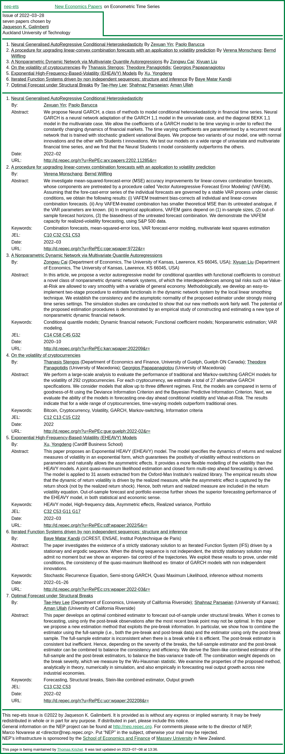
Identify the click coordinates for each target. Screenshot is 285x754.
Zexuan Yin (162, 44)
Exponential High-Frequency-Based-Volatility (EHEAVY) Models (74, 73)
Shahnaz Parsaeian (148, 85)
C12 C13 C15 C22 (62, 417)
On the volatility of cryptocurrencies (45, 67)
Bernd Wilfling (98, 173)
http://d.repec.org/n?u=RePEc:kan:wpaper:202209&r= (97, 348)
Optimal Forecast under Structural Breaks (52, 85)
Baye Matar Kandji (213, 79)
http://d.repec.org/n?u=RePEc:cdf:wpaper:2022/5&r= (96, 525)
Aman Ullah (181, 85)
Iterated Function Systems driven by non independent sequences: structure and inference (99, 79)
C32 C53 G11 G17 (62, 511)
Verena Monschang (242, 50)
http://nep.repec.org (132, 726)
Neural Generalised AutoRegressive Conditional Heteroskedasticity (77, 44)
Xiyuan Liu (206, 61)
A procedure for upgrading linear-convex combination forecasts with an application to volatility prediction (113, 50)
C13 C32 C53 (57, 686)
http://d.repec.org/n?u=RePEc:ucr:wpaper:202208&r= (96, 700)
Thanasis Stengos (106, 67)
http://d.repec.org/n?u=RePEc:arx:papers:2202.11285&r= (100, 160)
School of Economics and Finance (116, 738)
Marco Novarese (18, 732)
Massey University (174, 738)
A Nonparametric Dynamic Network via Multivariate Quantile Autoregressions (86, 61)
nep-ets (11, 6)
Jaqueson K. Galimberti (26, 26)
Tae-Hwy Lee (114, 85)
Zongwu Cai (182, 61)
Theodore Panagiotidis (148, 67)
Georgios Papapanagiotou (199, 67)
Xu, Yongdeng (158, 73)
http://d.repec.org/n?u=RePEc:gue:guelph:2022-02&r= (97, 431)
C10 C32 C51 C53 (62, 235)
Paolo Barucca (190, 44)
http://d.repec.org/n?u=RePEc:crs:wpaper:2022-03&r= (97, 589)
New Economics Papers (78, 6)
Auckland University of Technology (36, 32)
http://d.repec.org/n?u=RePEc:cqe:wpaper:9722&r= (94, 248)
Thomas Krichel (70, 749)
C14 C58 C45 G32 (62, 335)
